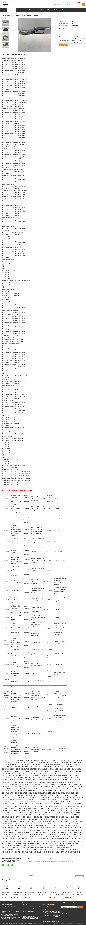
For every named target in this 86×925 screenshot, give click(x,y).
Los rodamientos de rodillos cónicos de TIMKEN (41, 894)
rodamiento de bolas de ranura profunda (9, 903)
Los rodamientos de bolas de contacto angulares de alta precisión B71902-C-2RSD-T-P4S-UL (51, 912)
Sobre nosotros (21, 10)
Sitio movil (64, 916)
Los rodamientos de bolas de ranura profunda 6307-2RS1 (10, 907)
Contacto (56, 10)
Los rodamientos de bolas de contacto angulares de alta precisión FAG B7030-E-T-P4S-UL (51, 917)
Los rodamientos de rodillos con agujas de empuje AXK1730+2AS (11, 918)
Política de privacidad (7, 923)
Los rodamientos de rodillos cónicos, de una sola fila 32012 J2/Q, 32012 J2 (31, 907)
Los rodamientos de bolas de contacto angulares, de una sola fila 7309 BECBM (51, 908)
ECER (81, 923)
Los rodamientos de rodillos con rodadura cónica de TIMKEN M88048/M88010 (54, 895)
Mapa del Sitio (70, 914)
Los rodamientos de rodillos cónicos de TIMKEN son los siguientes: (29, 895)
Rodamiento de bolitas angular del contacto (49, 903)
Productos (11, 10)
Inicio (4, 10)
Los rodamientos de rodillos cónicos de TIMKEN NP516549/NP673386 (66, 895)
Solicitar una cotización (68, 10)
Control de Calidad (46, 10)
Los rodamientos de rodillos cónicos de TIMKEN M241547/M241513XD (7, 895)
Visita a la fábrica (33, 10)
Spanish (82, 2)
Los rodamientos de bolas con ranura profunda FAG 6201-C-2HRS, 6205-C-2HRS (10, 911)
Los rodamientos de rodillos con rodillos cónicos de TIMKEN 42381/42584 (17, 895)
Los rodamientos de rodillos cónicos (19, 13)
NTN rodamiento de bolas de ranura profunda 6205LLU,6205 (10, 915)
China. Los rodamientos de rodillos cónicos (22, 923)
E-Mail (63, 914)
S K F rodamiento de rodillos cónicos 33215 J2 (78, 894)
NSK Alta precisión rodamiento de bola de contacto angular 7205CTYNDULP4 (51, 920)
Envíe (80, 907)
